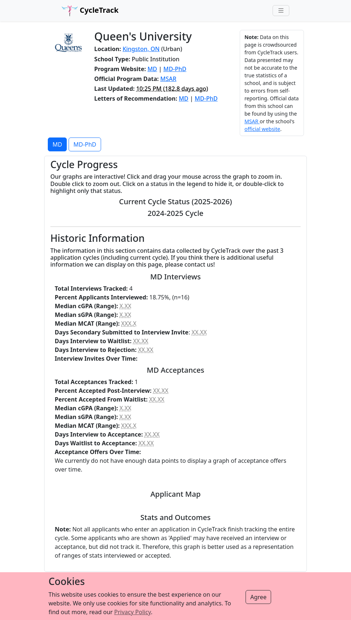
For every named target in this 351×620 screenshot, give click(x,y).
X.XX (125, 306)
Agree (258, 597)
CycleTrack (90, 10)
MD (152, 69)
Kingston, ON (141, 49)
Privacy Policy (132, 612)
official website (262, 128)
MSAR (168, 79)
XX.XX (199, 332)
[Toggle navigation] (281, 10)
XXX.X (128, 323)
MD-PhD (174, 69)
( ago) (172, 89)
